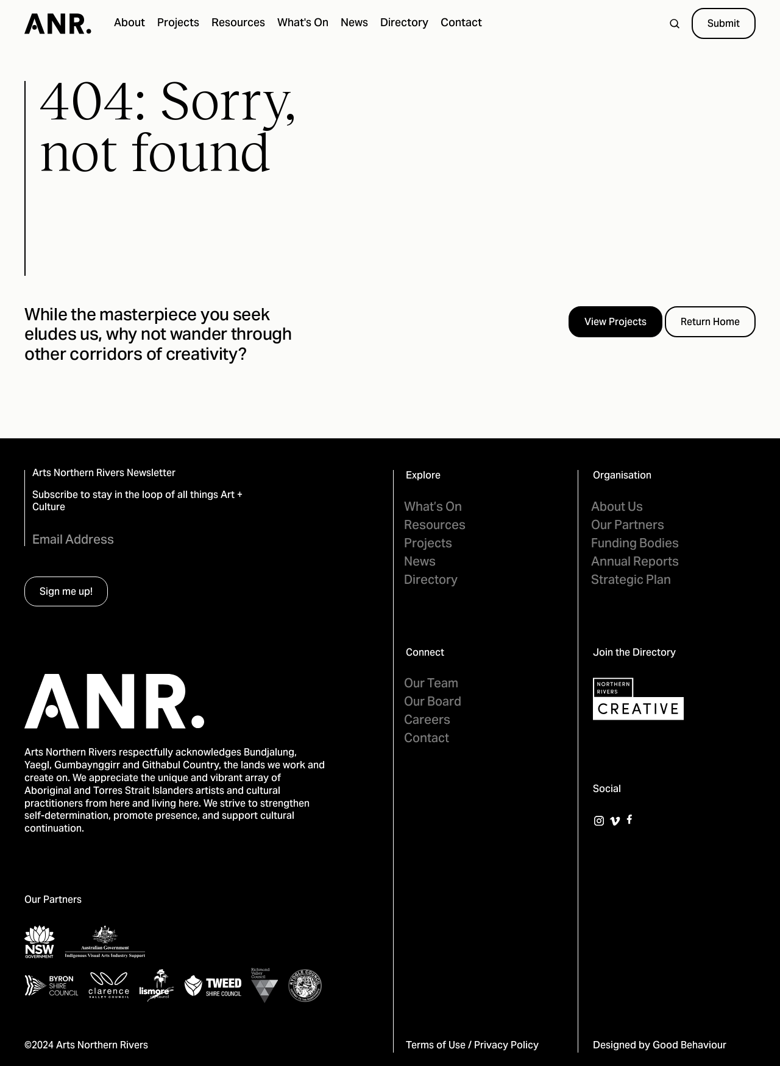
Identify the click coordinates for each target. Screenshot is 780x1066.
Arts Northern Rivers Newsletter (104, 474)
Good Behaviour (689, 1046)
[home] (57, 23)
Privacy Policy (506, 1046)
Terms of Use (436, 1046)
